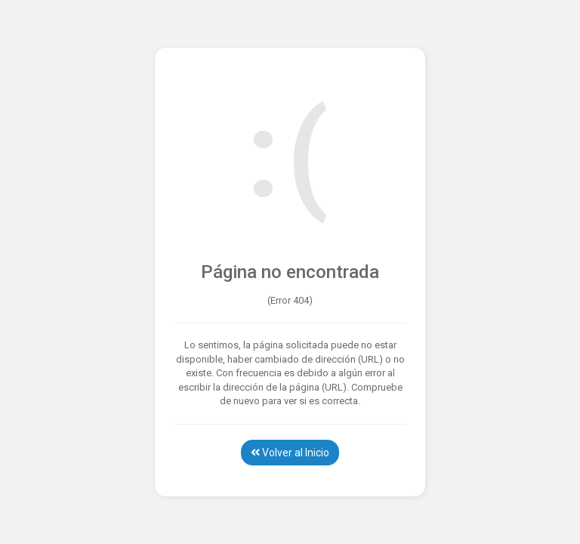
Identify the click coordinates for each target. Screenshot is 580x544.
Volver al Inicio (290, 453)
